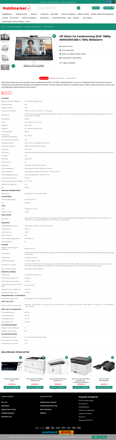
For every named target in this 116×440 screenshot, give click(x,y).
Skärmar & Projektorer (33, 27)
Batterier (35, 14)
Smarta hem (45, 18)
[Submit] (78, 8)
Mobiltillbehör (8, 14)
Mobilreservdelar (22, 14)
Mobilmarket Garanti (48, 402)
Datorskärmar (49, 27)
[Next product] (109, 26)
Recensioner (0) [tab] (71, 78)
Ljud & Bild (55, 14)
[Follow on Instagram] (110, 1)
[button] (96, 8)
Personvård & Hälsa (59, 18)
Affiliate (43, 413)
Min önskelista (46, 409)
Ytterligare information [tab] (57, 78)
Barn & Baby (88, 18)
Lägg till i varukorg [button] (12, 387)
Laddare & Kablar (83, 14)
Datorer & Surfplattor (30, 18)
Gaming (5, 18)
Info (103, 437)
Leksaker (77, 18)
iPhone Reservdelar (86, 400)
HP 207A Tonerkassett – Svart (12, 379)
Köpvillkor (5, 406)
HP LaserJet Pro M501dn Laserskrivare (35, 379)
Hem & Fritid (15, 18)
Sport (69, 18)
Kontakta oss (6, 417)
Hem (3, 27)
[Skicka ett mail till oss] (113, 1)
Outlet (27, 21)
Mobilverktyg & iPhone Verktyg (13, 21)
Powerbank (45, 14)
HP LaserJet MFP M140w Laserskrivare (58, 379)
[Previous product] (112, 26)
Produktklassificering (48, 406)
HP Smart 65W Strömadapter (104, 379)
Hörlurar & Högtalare (68, 14)
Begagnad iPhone (85, 420)
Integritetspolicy (7, 413)
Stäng (96, 437)
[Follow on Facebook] (107, 1)
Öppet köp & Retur (8, 409)
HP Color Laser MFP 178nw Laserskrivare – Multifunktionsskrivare (81, 380)
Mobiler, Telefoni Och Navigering (102, 14)
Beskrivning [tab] (44, 78)
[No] (113, 437)
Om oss (4, 402)
